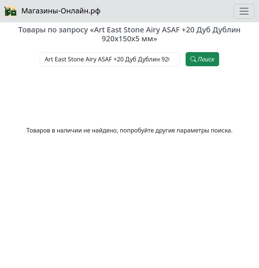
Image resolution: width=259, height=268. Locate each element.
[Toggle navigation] (244, 11)
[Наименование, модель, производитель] (110, 59)
